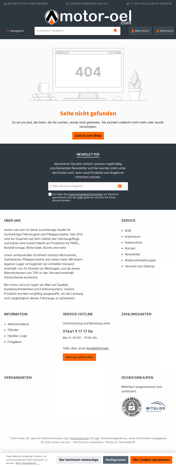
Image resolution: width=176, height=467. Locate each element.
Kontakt (130, 248)
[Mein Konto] (140, 31)
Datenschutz (133, 242)
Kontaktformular (97, 348)
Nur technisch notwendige (78, 459)
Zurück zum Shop (88, 135)
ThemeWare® (126, 442)
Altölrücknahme (18, 324)
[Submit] (119, 186)
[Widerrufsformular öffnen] (79, 357)
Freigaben (15, 342)
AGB (80, 197)
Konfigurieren (116, 459)
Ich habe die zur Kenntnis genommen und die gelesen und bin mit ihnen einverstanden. (85, 197)
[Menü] (15, 31)
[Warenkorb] (164, 31)
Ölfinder (13, 330)
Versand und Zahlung (139, 266)
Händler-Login (17, 336)
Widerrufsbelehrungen (140, 260)
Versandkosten (79, 438)
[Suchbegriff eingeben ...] (73, 31)
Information (15, 314)
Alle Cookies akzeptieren (151, 459)
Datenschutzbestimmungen (85, 194)
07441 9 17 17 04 (78, 331)
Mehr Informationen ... (27, 463)
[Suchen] (115, 31)
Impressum (133, 236)
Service (128, 220)
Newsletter (132, 254)
